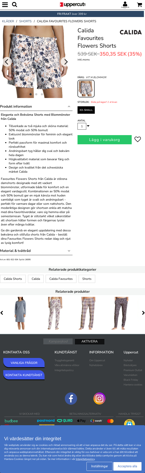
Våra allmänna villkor (67, 365)
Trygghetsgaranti (64, 360)
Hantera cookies (133, 384)
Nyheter (128, 360)
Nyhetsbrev (96, 365)
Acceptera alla (127, 466)
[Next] (65, 62)
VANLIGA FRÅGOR (24, 363)
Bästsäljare (130, 365)
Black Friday (131, 380)
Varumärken (130, 375)
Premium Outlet (133, 370)
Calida (36, 279)
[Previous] (7, 62)
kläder (8, 21)
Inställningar (99, 466)
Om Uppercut (97, 360)
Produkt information (16, 106)
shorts (25, 21)
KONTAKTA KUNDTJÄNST (23, 375)
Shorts (86, 279)
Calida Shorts (13, 279)
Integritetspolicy (64, 370)
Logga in (125, 7)
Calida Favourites (61, 279)
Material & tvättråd (15, 250)
